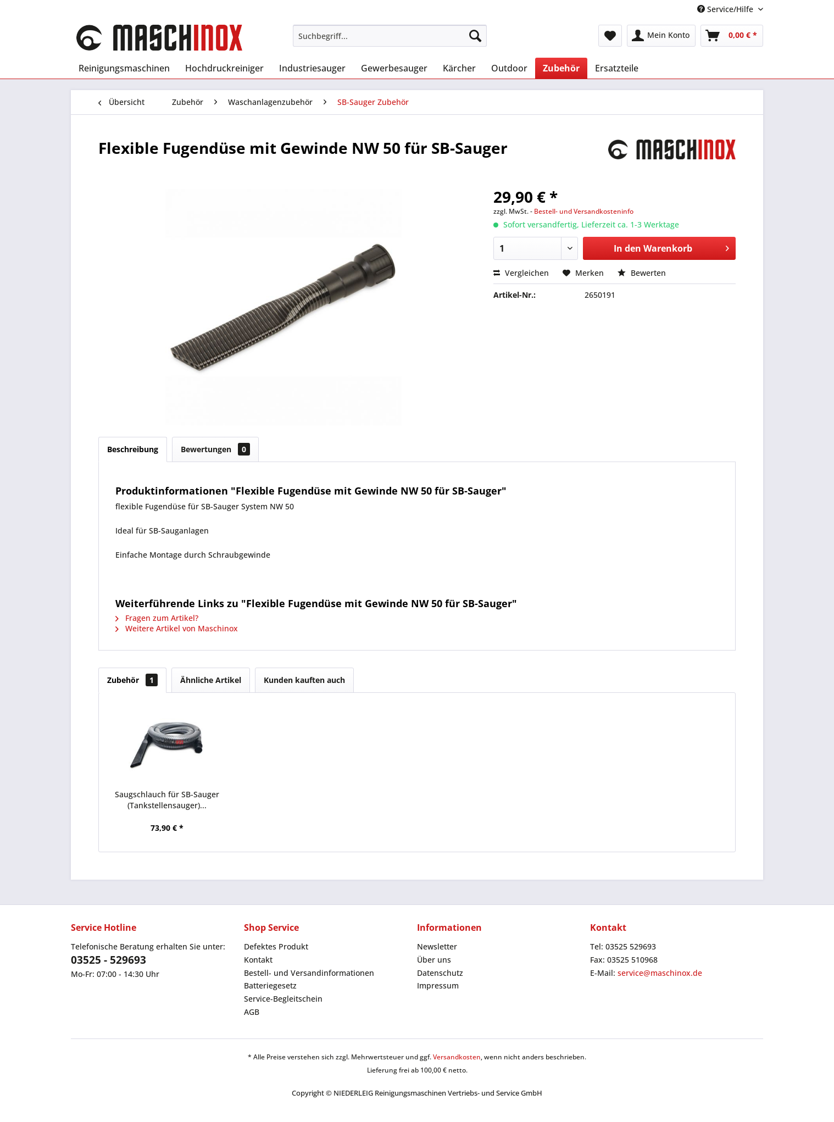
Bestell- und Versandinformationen (309, 973)
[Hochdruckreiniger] (224, 68)
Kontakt (258, 959)
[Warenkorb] (731, 36)
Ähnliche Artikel (210, 680)
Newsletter (437, 946)
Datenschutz (440, 973)
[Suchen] (475, 36)
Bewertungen (215, 449)
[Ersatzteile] (616, 68)
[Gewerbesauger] (394, 68)
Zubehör (132, 680)
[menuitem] (390, 36)
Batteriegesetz (270, 985)
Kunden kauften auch (304, 680)
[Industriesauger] (312, 68)
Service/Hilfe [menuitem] (726, 9)
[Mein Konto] (661, 36)
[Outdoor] (509, 68)
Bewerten (642, 273)
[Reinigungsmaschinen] (124, 68)
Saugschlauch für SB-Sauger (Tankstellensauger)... (167, 799)
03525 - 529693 (108, 960)
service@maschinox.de (660, 973)
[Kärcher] (459, 68)
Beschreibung (132, 449)
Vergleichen (521, 273)
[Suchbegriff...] (390, 36)
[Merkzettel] (610, 36)
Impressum (438, 985)
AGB (251, 1012)
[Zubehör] (561, 68)
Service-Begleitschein (283, 998)
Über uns (434, 959)
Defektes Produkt (276, 946)
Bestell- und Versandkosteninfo (583, 211)
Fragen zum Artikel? (156, 618)
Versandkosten (457, 1057)
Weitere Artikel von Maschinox (176, 628)
